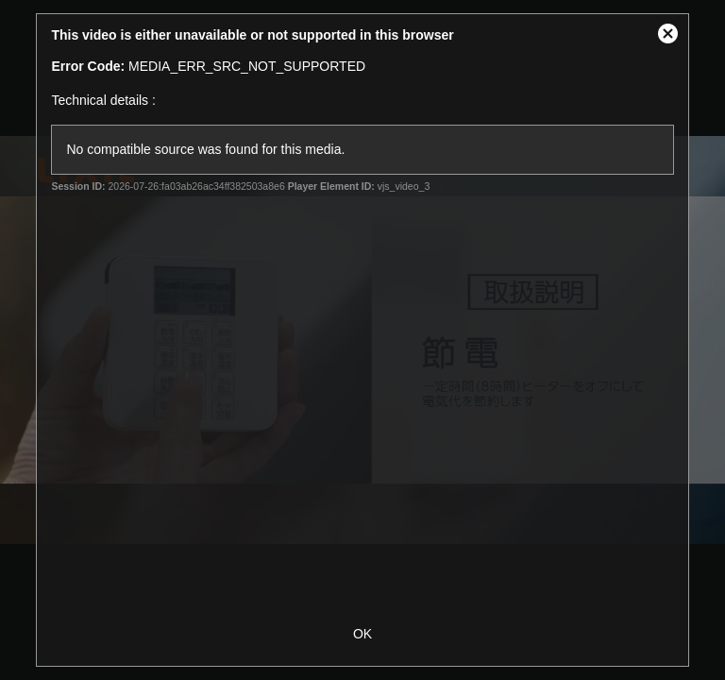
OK (362, 633)
